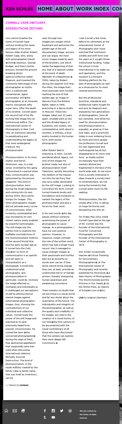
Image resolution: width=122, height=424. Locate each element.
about (64, 8)
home (45, 8)
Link (81, 297)
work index (92, 8)
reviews (24, 385)
